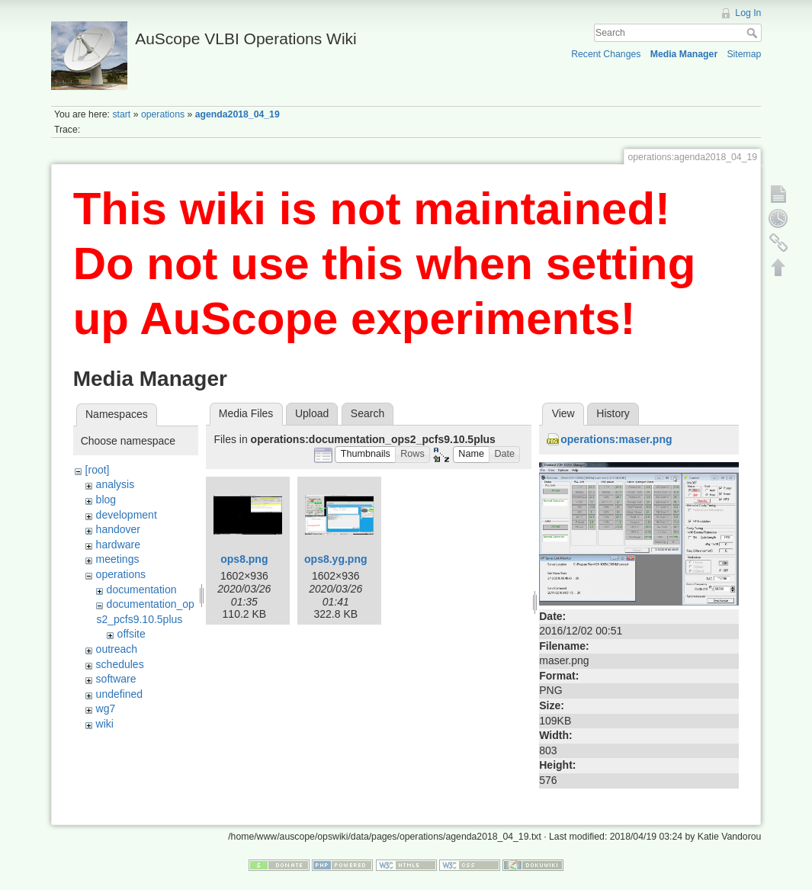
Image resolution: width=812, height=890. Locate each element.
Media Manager (684, 54)
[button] (365, 455)
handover (118, 529)
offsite (131, 634)
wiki (105, 724)
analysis (115, 484)
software (116, 679)
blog (106, 499)
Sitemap (744, 54)
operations (163, 114)
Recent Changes (605, 54)
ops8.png (244, 559)
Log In (748, 13)
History (613, 413)
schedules (120, 664)
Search (753, 32)
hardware (118, 544)
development (126, 515)
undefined (119, 694)
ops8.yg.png (335, 559)
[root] (97, 470)
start (121, 114)
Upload (312, 413)
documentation (142, 589)
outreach (116, 649)
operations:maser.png (616, 439)
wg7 (106, 708)
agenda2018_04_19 (237, 114)
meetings (118, 559)
